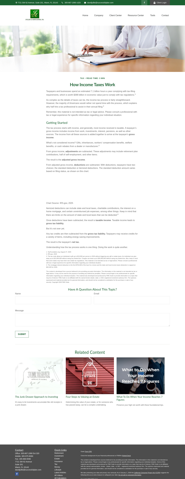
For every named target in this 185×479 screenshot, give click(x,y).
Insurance (59, 461)
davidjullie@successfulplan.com (98, 3)
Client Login (159, 3)
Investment (59, 456)
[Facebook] (144, 2)
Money (57, 467)
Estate (57, 459)
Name (18, 294)
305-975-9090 (27, 456)
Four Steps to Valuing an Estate (82, 396)
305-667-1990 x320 (71, 3)
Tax (56, 464)
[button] (85, 15)
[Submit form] (22, 334)
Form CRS (88, 451)
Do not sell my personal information (129, 475)
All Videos (59, 475)
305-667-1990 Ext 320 (30, 453)
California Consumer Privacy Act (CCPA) (147, 472)
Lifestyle (58, 470)
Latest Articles (60, 472)
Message (19, 310)
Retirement (59, 453)
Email (96, 294)
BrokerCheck (126, 455)
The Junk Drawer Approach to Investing (36, 396)
